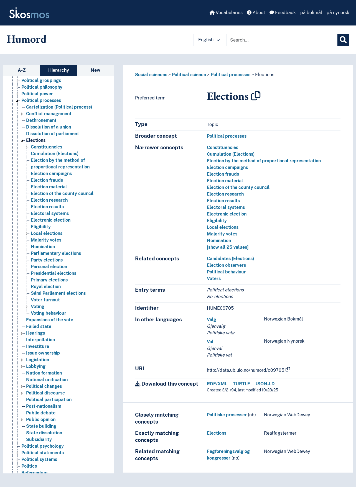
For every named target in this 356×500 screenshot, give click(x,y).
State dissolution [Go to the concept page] (44, 432)
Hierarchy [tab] (58, 70)
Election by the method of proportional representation (264, 160)
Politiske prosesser (227, 414)
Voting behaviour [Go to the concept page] (48, 313)
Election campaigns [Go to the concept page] (51, 173)
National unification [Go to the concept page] (47, 379)
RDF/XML (217, 383)
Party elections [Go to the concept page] (47, 260)
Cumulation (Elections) (231, 154)
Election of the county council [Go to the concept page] (62, 193)
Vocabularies (226, 12)
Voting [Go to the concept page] (37, 306)
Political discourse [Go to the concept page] (45, 393)
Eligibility (217, 220)
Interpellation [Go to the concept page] (40, 339)
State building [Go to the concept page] (41, 426)
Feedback (282, 12)
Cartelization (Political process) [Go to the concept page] (59, 107)
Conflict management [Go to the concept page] (49, 113)
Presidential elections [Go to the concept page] (53, 273)
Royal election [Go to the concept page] (46, 286)
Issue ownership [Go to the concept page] (43, 353)
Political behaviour (226, 272)
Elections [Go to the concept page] (35, 140)
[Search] (343, 40)
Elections (264, 74)
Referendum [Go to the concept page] (34, 472)
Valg (211, 319)
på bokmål (311, 12)
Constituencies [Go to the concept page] (46, 147)
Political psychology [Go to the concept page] (42, 446)
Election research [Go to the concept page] (49, 200)
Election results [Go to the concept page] (47, 206)
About (256, 12)
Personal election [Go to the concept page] (49, 266)
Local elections (222, 227)
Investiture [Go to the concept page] (37, 346)
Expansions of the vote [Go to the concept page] (49, 319)
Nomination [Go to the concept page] (43, 246)
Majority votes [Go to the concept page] (46, 240)
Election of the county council (238, 187)
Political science (189, 74)
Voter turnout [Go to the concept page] (45, 299)
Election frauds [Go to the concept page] (47, 180)
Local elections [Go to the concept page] (46, 233)
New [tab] (95, 70)
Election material (225, 180)
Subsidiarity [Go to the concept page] (39, 439)
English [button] (209, 39)
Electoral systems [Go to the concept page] (50, 213)
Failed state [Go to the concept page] (38, 326)
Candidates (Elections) (230, 258)
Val (210, 341)
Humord (27, 39)
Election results (223, 200)
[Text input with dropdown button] (282, 40)
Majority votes (222, 234)
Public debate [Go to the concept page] (40, 413)
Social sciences (151, 74)
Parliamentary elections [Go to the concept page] (56, 253)
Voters (214, 278)
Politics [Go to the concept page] (29, 466)
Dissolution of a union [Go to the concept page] (48, 127)
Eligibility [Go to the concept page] (41, 226)
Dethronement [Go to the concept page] (41, 120)
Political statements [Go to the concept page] (42, 452)
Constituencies (222, 147)
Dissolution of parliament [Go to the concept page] (52, 133)
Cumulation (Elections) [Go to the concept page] (54, 153)
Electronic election (226, 214)
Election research (225, 194)
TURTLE (241, 383)
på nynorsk (338, 12)
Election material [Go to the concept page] (49, 186)
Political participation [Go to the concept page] (49, 399)
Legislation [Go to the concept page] (37, 359)
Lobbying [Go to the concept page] (35, 366)
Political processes (230, 74)
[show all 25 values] (227, 247)
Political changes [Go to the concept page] (44, 386)
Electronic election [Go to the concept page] (50, 220)
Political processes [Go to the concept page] (41, 100)
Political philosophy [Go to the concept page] (41, 87)
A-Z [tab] (22, 70)
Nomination (219, 240)
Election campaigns (227, 167)
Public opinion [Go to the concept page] (40, 419)
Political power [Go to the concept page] (37, 93)
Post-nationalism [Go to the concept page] (43, 406)
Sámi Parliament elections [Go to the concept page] (58, 293)
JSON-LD (265, 383)
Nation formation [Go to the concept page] (44, 373)
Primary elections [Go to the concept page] (49, 280)
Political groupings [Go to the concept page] (41, 80)
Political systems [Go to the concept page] (39, 459)
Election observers (226, 265)
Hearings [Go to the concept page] (35, 333)
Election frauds (223, 174)
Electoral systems (226, 207)
